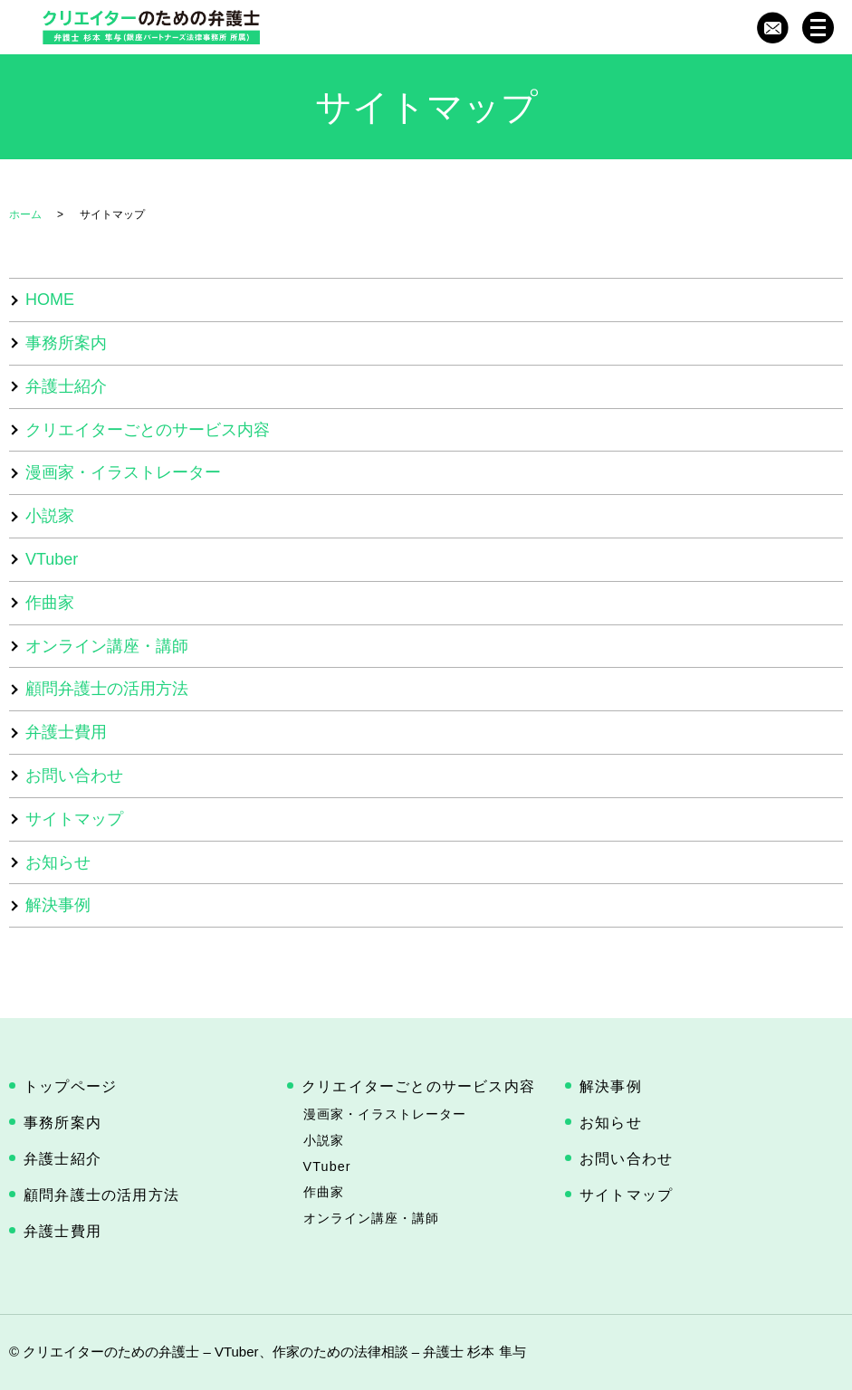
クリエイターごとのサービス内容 (147, 430)
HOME (49, 299)
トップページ (70, 1086)
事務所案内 (66, 343)
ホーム (25, 214)
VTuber (51, 559)
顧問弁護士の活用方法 (106, 689)
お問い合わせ (74, 775)
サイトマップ (74, 819)
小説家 (49, 516)
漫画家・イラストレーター (123, 472)
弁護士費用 (66, 732)
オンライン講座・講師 (106, 646)
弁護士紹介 (66, 386)
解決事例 (58, 905)
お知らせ (58, 862)
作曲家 (49, 603)
